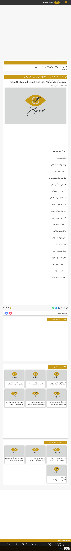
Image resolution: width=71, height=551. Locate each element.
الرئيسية (64, 77)
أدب (60, 77)
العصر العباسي (54, 77)
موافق (67, 549)
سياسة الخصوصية (59, 549)
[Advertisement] (35, 19)
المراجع (63, 69)
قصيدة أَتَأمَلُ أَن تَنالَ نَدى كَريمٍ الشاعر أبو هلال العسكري (50, 67)
